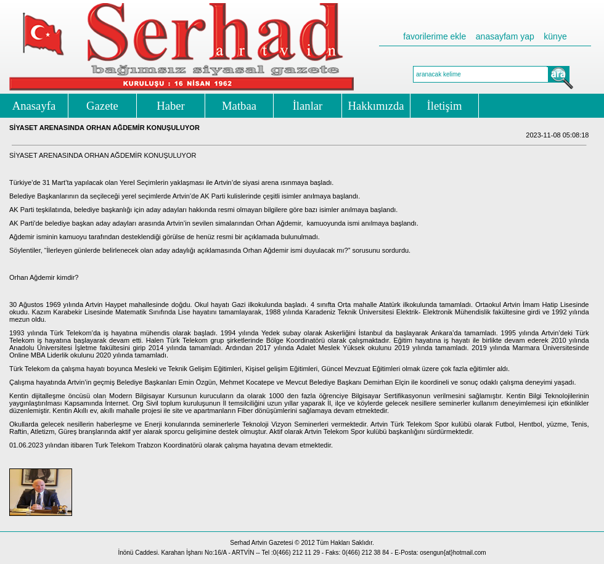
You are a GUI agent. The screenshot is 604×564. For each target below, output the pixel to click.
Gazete (102, 105)
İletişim (444, 105)
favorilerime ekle (434, 36)
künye (555, 36)
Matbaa (239, 105)
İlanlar (308, 105)
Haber (171, 105)
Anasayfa (33, 105)
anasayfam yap (505, 36)
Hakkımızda (376, 105)
